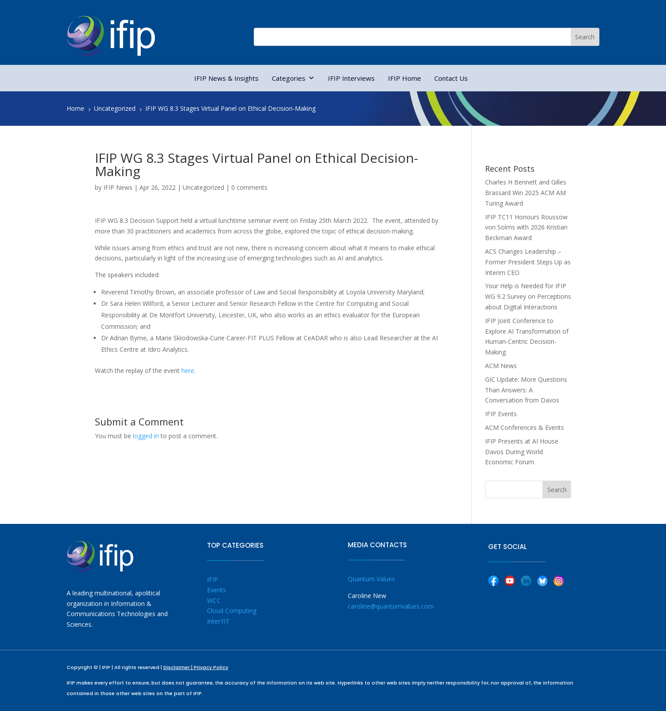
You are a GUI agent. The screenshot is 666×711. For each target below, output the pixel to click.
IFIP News (117, 187)
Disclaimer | (178, 667)
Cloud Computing (231, 610)
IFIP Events (501, 414)
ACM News (501, 365)
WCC (214, 600)
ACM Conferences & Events (524, 427)
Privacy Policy (211, 667)
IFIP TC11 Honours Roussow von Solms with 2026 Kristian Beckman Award (526, 227)
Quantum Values (371, 579)
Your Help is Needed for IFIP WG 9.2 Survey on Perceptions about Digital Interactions (528, 296)
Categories (293, 78)
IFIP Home (404, 78)
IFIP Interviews (351, 78)
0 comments (249, 187)
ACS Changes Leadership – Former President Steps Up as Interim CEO (528, 262)
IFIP (212, 579)
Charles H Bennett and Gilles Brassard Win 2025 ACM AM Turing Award (525, 192)
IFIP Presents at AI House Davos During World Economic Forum (521, 451)
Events (216, 590)
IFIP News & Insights (226, 78)
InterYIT (218, 621)
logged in (146, 436)
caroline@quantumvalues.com (391, 606)
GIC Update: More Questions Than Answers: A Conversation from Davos (526, 390)
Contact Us (451, 78)
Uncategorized (203, 187)
